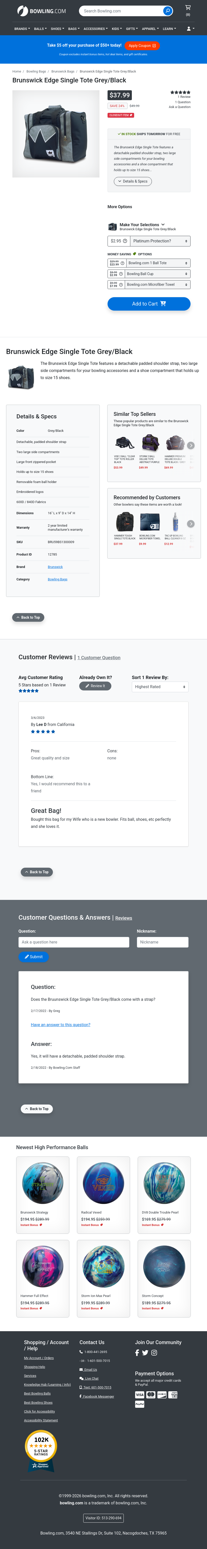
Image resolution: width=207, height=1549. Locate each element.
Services (30, 1376)
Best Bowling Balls (37, 1393)
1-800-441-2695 (93, 1352)
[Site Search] (167, 10)
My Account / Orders (39, 1358)
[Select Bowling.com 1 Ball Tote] (158, 263)
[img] (139, 1404)
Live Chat (88, 1378)
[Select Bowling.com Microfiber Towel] (158, 284)
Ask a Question (180, 107)
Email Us (88, 1370)
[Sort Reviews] (160, 687)
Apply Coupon (142, 46)
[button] (22, 28)
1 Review (184, 97)
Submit (34, 956)
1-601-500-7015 (98, 1361)
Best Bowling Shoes (38, 1402)
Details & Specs (133, 181)
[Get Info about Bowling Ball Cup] (121, 274)
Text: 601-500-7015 (95, 1387)
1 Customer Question (98, 657)
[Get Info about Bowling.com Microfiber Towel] (121, 285)
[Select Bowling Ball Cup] (158, 274)
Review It (95, 686)
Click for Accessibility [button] (39, 1411)
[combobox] (121, 11)
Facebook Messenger (96, 1396)
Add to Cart (149, 304)
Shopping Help (34, 1367)
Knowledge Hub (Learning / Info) (47, 1384)
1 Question (183, 102)
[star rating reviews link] (175, 92)
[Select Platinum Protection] (160, 241)
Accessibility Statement (41, 1420)
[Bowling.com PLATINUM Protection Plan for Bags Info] (125, 241)
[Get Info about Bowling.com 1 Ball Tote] (122, 263)
